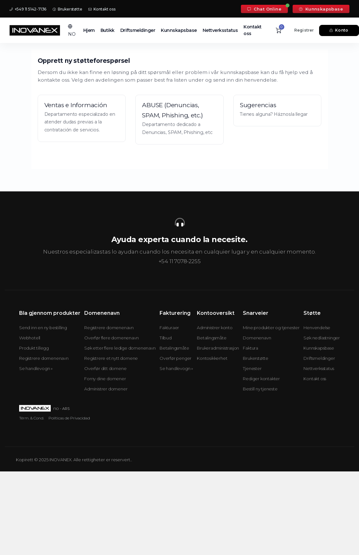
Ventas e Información (75, 105)
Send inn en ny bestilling (43, 327)
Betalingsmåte (174, 348)
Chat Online (264, 8)
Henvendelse (316, 327)
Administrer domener (105, 388)
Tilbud (166, 337)
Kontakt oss (101, 9)
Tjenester (252, 368)
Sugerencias (258, 105)
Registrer (304, 30)
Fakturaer (169, 327)
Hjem (89, 30)
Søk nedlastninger (321, 337)
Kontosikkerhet (212, 358)
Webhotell (29, 337)
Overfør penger (175, 358)
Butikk (108, 30)
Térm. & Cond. (31, 418)
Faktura (250, 348)
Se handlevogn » (36, 368)
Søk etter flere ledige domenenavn (119, 348)
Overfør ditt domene (105, 368)
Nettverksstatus (220, 30)
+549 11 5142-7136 (28, 9)
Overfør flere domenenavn (111, 337)
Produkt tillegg (34, 348)
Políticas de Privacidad (69, 418)
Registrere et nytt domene (111, 358)
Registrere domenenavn (44, 358)
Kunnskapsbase (321, 8)
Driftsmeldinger (137, 30)
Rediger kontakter (261, 378)
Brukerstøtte (67, 9)
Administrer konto (215, 327)
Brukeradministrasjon (218, 348)
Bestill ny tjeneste (260, 388)
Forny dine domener (105, 378)
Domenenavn (257, 337)
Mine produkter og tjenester (271, 327)
